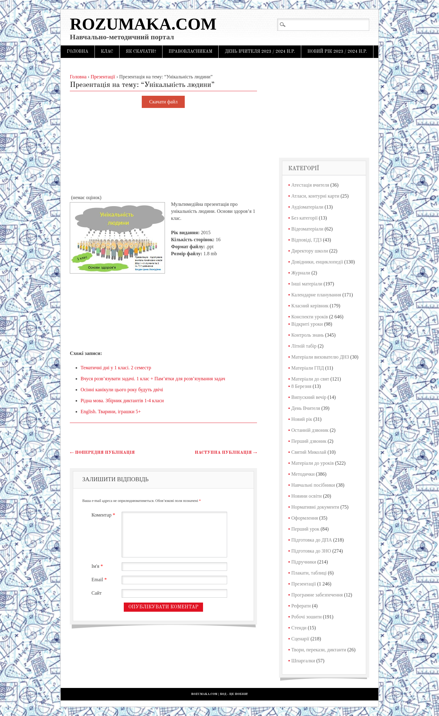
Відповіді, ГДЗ (306, 239)
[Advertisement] (163, 151)
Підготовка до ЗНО (311, 550)
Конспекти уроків (309, 316)
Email (99, 579)
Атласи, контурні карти (315, 196)
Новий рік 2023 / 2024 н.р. (337, 51)
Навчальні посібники (313, 485)
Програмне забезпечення (317, 594)
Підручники (303, 561)
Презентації (303, 583)
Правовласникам (190, 51)
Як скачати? (141, 51)
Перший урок (305, 529)
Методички (303, 474)
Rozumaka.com (143, 24)
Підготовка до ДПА (311, 539)
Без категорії (304, 217)
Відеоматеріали (307, 228)
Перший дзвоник (309, 441)
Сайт (96, 593)
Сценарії (300, 638)
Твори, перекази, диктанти (318, 649)
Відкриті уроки (307, 324)
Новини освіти (306, 496)
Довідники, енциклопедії (317, 261)
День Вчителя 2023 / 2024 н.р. (260, 51)
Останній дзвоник (310, 430)
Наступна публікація (226, 452)
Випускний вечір (309, 397)
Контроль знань (307, 335)
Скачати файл (163, 102)
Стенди (299, 627)
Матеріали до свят (310, 378)
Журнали (300, 272)
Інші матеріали (307, 283)
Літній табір (304, 346)
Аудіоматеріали (307, 206)
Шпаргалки (303, 660)
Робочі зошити (306, 616)
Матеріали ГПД (307, 368)
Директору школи (309, 250)
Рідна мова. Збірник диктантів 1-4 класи (122, 400)
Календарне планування (316, 294)
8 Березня (301, 386)
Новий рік (301, 419)
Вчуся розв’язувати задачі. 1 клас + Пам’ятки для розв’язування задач (152, 378)
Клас (107, 51)
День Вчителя (305, 408)
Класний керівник (310, 305)
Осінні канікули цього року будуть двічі (121, 389)
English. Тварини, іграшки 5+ (110, 411)
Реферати (301, 605)
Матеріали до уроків (312, 463)
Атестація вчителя (310, 185)
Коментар (104, 514)
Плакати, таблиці (309, 572)
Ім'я (98, 566)
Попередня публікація (102, 452)
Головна (77, 51)
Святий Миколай (309, 452)
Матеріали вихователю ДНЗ (320, 357)
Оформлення (304, 518)
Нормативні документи (315, 507)
